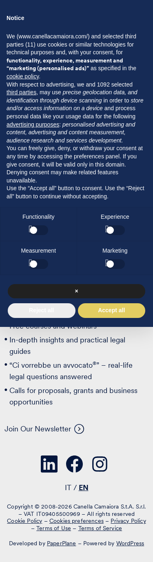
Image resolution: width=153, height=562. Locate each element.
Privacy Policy (128, 521)
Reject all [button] (41, 310)
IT (68, 487)
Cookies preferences (76, 521)
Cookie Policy (24, 521)
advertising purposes (33, 124)
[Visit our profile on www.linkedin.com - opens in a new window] (49, 464)
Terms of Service (100, 528)
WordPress (130, 543)
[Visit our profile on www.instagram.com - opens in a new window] (100, 464)
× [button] (76, 291)
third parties (21, 92)
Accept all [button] (111, 310)
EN (84, 487)
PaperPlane (61, 543)
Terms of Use (53, 528)
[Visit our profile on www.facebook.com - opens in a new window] (74, 464)
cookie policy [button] (23, 76)
